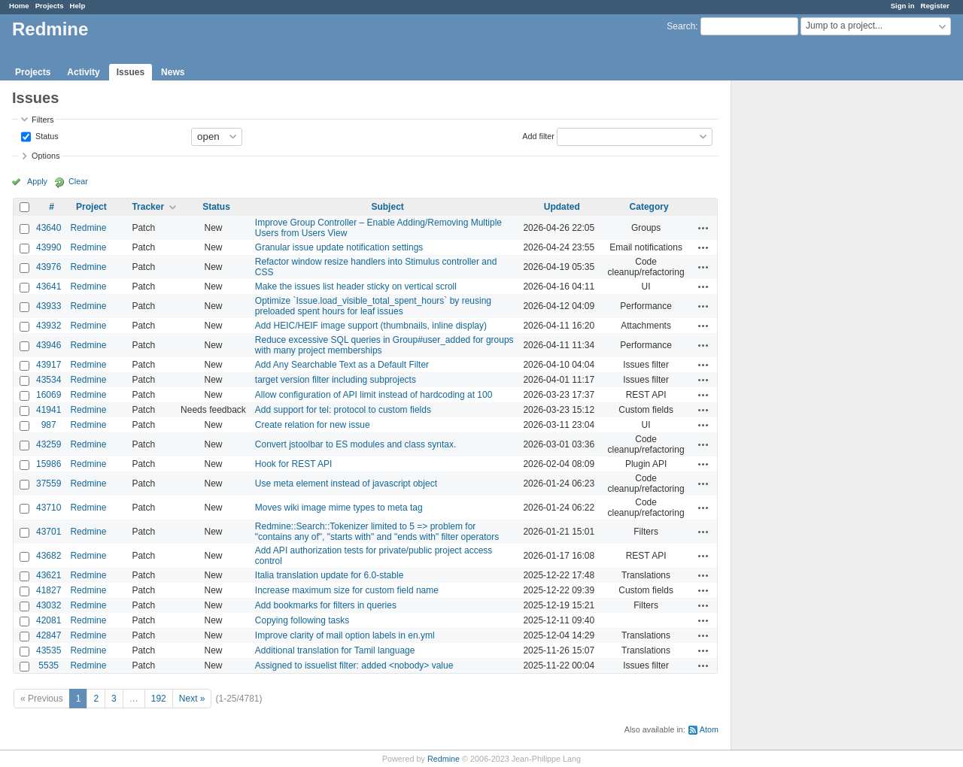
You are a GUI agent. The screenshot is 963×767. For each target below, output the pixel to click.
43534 (48, 379)
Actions (703, 228)
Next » (192, 698)
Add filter (538, 135)
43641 (48, 286)
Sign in (903, 6)
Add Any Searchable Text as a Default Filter (342, 364)
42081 (48, 620)
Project (91, 207)
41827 (48, 590)
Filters (42, 119)
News (172, 72)
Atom (709, 729)
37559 (48, 483)
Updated (562, 207)
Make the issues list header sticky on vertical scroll (356, 286)
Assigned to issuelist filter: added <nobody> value (354, 665)
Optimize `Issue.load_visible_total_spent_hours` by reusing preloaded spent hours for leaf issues (373, 306)
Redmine (88, 228)
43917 (48, 364)
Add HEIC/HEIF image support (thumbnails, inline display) (371, 325)
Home (19, 6)
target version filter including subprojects (335, 379)
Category (649, 207)
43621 (48, 575)
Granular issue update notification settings (339, 247)
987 (48, 425)
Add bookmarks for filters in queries (325, 605)
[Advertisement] (806, 316)
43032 (48, 605)
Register (935, 6)
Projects (49, 6)
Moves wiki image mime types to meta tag (339, 507)
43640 (48, 228)
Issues (130, 72)
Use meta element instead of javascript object (346, 483)
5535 (48, 665)
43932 (48, 325)
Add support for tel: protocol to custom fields (343, 410)
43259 (48, 444)
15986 (48, 464)
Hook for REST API (294, 464)
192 (158, 698)
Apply (37, 181)
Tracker (148, 207)
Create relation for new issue (312, 425)
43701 (48, 531)
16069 (48, 395)
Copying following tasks (302, 620)
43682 (48, 555)
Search (681, 26)
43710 (48, 507)
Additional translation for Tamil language (335, 650)
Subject (387, 207)
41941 (48, 410)
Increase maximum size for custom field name (347, 590)
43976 (48, 267)
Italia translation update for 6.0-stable (329, 575)
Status (46, 135)
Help (78, 6)
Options (45, 155)
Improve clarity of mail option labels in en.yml (345, 635)
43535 (48, 650)
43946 (48, 345)
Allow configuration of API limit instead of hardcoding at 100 (374, 395)
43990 (48, 247)
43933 (48, 306)
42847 (48, 635)
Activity (83, 72)
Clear (78, 181)
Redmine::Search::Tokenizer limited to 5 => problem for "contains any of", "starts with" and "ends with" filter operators (377, 531)
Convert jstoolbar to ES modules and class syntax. (355, 444)
